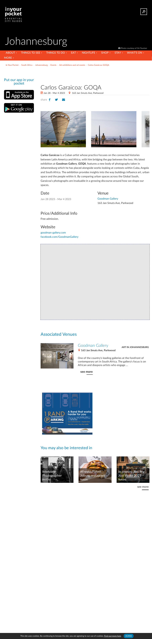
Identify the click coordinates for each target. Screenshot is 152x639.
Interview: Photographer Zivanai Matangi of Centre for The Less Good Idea (56, 474)
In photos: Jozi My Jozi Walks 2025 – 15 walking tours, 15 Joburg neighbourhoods (132, 474)
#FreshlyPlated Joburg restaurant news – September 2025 (93, 474)
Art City (46, 479)
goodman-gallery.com (53, 232)
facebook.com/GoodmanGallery (59, 237)
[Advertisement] (95, 75)
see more (86, 371)
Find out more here (112, 636)
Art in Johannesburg (135, 347)
